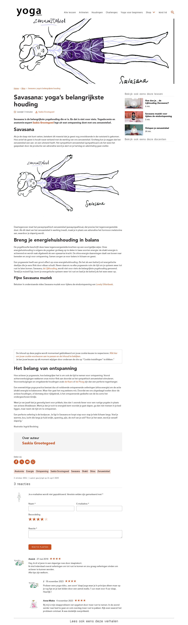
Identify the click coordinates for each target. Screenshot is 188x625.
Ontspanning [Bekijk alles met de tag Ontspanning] (42, 471)
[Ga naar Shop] (149, 12)
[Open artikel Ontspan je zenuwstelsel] (149, 129)
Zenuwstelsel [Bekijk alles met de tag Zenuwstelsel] (104, 471)
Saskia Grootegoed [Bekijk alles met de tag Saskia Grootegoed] (60, 471)
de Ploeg (80, 382)
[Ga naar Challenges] (112, 12)
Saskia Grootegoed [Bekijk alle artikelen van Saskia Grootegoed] (46, 112)
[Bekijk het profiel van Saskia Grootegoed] (68, 442)
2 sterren (34, 520)
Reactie (32, 529)
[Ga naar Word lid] (163, 12)
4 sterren (42, 520)
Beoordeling (34, 515)
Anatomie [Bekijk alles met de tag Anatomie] (19, 471)
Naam (32, 504)
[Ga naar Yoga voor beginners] (132, 12)
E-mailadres (82, 504)
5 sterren (46, 520)
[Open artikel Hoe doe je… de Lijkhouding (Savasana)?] (149, 103)
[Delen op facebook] (16, 462)
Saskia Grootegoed (43, 123)
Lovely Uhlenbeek (104, 284)
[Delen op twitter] (21, 462)
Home (16, 88)
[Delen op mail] (27, 462)
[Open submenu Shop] (154, 12)
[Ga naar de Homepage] (29, 12)
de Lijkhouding (50, 269)
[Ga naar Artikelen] (84, 12)
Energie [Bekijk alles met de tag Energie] (30, 471)
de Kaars (69, 382)
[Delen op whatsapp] (33, 462)
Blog (23, 88)
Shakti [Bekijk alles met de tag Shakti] (85, 471)
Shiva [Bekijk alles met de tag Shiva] (92, 471)
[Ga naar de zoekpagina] (172, 12)
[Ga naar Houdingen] (97, 12)
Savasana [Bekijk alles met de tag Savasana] (75, 471)
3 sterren (38, 520)
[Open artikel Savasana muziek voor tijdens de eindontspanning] (149, 116)
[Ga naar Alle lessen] (70, 12)
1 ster (30, 520)
